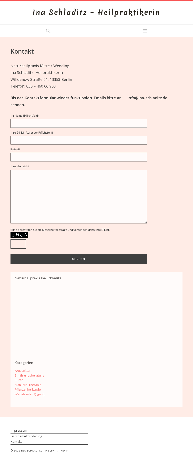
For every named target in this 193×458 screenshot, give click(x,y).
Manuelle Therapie (28, 385)
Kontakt (16, 441)
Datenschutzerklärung (26, 436)
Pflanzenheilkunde (28, 389)
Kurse (19, 380)
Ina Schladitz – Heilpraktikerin (96, 12)
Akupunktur (23, 370)
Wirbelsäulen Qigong (30, 394)
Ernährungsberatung (29, 375)
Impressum (19, 430)
